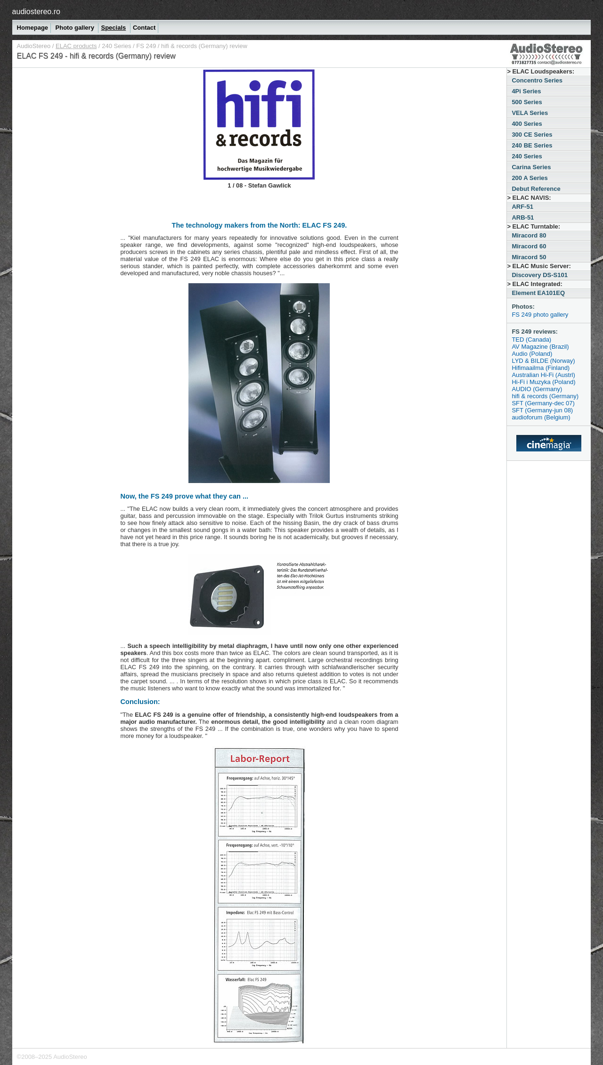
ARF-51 (522, 206)
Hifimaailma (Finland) (541, 367)
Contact (144, 27)
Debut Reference (536, 188)
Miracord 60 (529, 246)
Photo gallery (76, 27)
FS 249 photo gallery (540, 314)
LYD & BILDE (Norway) (543, 360)
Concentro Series (537, 80)
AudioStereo (34, 45)
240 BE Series (532, 145)
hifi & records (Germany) (545, 396)
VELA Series (530, 112)
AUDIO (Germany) (537, 389)
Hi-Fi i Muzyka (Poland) (543, 381)
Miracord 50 (529, 257)
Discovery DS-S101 (540, 275)
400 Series (527, 123)
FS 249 (146, 45)
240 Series (116, 45)
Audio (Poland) (532, 353)
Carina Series (531, 167)
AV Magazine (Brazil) (540, 346)
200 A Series (529, 177)
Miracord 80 (529, 235)
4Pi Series (526, 91)
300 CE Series (532, 134)
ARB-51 (523, 217)
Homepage (32, 27)
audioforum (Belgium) (541, 417)
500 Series (527, 102)
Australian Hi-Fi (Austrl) (543, 374)
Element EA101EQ (538, 292)
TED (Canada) (531, 339)
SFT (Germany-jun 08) (542, 410)
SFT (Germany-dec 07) (543, 403)
